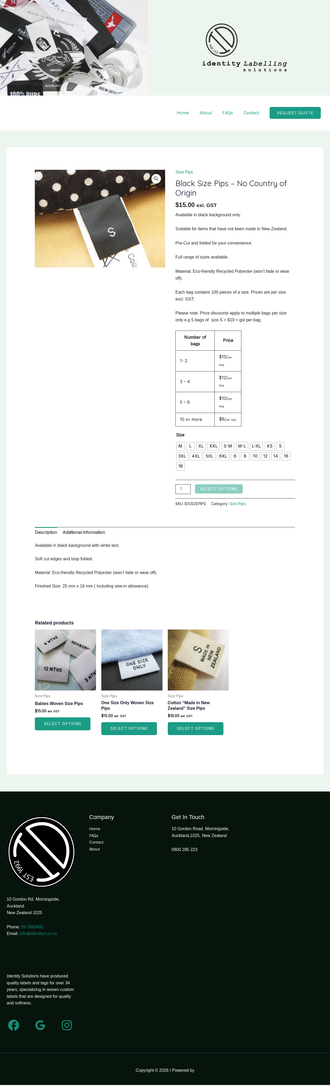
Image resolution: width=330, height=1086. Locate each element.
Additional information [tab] (85, 533)
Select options (218, 489)
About (205, 113)
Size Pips (184, 172)
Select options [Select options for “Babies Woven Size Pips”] (62, 724)
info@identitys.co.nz (38, 934)
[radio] (180, 447)
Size (180, 435)
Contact (251, 113)
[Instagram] (67, 1026)
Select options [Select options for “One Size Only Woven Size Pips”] (129, 729)
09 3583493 (32, 928)
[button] (295, 113)
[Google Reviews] (40, 1026)
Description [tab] (46, 533)
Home (183, 113)
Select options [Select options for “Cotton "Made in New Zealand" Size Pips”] (195, 729)
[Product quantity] (183, 490)
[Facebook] (13, 1026)
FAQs (227, 113)
